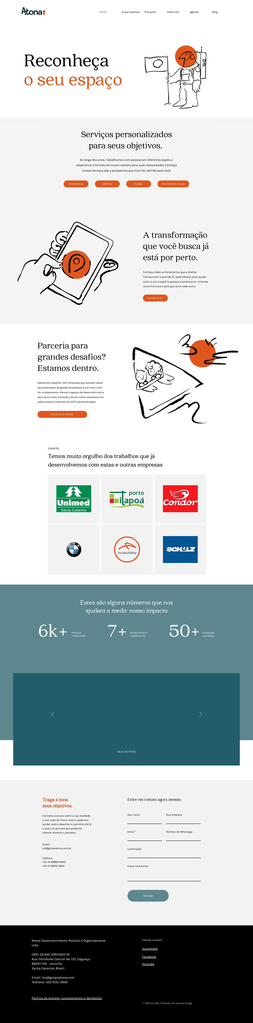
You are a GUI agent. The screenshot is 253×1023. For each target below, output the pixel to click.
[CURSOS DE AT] (155, 298)
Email (130, 832)
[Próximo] (201, 714)
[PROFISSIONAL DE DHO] (173, 183)
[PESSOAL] (138, 183)
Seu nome (133, 815)
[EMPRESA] (107, 183)
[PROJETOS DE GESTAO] (62, 414)
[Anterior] (52, 714)
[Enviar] (148, 896)
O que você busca (137, 866)
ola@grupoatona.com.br (56, 848)
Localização (134, 849)
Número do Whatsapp (179, 832)
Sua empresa (174, 815)
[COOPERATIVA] (76, 183)
